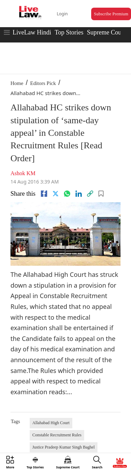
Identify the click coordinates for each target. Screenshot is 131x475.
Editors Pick (43, 83)
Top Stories (68, 32)
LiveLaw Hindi (32, 32)
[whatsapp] (67, 193)
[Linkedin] (78, 193)
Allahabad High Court (51, 422)
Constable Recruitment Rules (57, 435)
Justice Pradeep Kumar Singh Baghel (63, 447)
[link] (90, 193)
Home (16, 83)
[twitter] (55, 193)
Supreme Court (106, 32)
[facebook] (44, 193)
